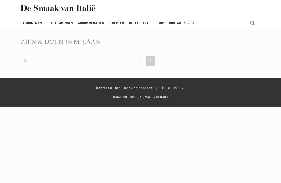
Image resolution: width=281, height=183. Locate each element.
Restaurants (140, 23)
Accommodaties (91, 23)
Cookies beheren (138, 88)
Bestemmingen (61, 23)
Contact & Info (181, 23)
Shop (160, 23)
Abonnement (33, 23)
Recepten (116, 23)
